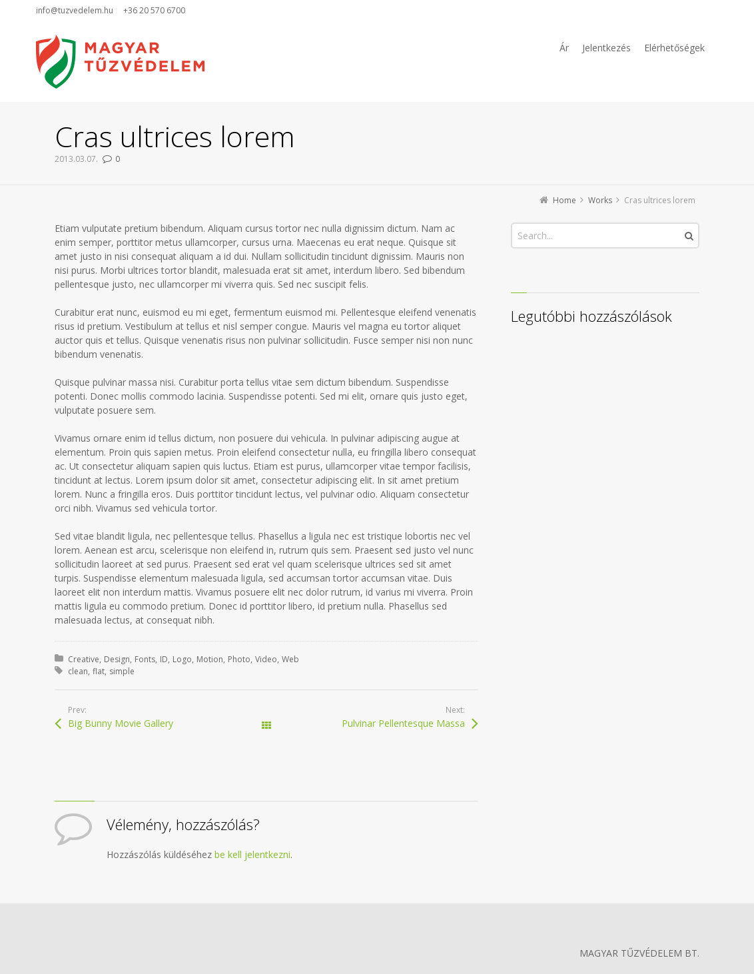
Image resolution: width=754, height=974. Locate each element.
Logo (182, 659)
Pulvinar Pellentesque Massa (403, 723)
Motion (209, 659)
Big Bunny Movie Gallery (120, 723)
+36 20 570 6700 (154, 10)
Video (266, 659)
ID (164, 659)
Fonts (145, 659)
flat (99, 671)
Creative (83, 659)
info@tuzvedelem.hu (74, 10)
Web (290, 659)
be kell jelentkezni (252, 854)
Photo (239, 659)
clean (78, 671)
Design (117, 659)
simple (122, 671)
